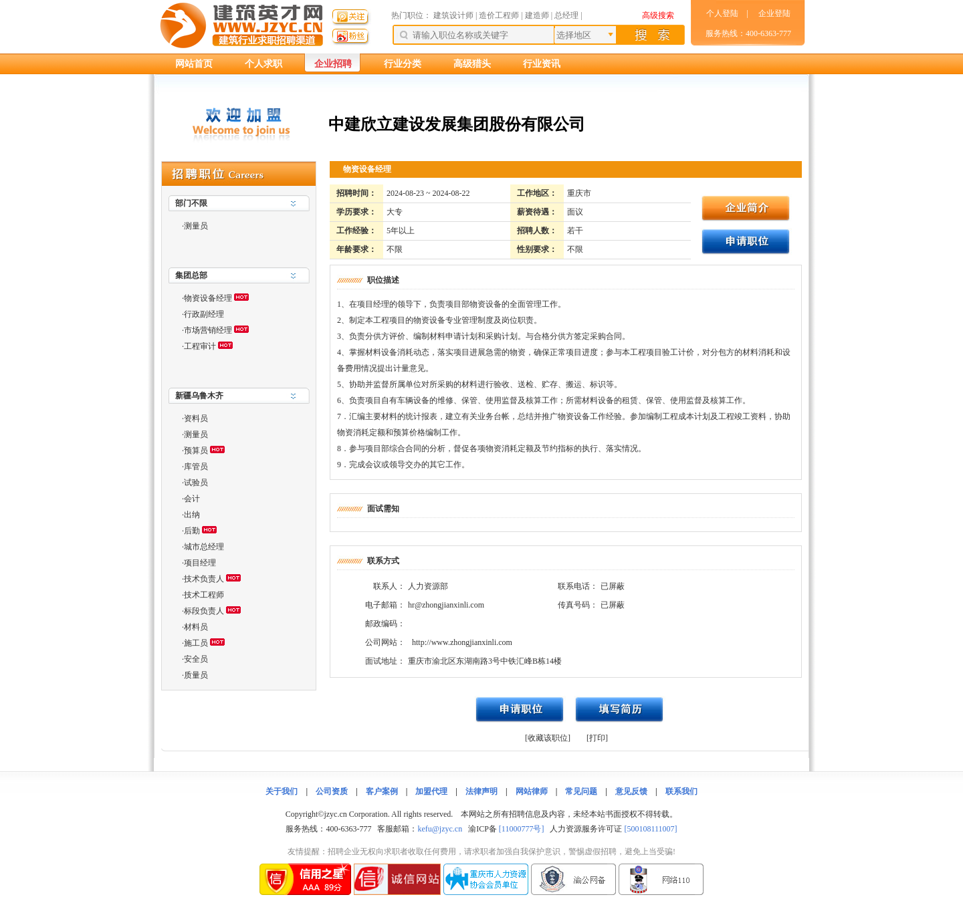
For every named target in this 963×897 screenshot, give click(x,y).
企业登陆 (774, 13)
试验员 (196, 482)
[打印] (597, 738)
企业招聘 (333, 64)
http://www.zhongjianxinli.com (462, 642)
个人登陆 (722, 13)
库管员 (196, 466)
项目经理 (200, 562)
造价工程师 (499, 15)
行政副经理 (204, 314)
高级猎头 (472, 64)
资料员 (196, 418)
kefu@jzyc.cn (439, 829)
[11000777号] (521, 829)
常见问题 (581, 791)
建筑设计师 (454, 15)
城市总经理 (204, 546)
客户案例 (382, 791)
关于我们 (281, 791)
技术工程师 (204, 595)
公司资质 (332, 791)
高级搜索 (658, 15)
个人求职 (263, 64)
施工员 (196, 643)
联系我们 (681, 791)
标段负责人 (204, 611)
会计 (192, 498)
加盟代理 (431, 791)
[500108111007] (650, 829)
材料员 (196, 627)
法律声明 (481, 791)
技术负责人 (204, 579)
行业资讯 (541, 64)
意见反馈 (631, 791)
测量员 (196, 226)
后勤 (192, 530)
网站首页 (194, 64)
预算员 (196, 450)
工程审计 (200, 346)
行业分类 (402, 64)
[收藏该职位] (547, 738)
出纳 (192, 514)
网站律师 (532, 791)
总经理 (566, 15)
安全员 (196, 659)
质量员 (196, 675)
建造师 (537, 15)
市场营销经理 (208, 330)
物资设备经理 (208, 298)
